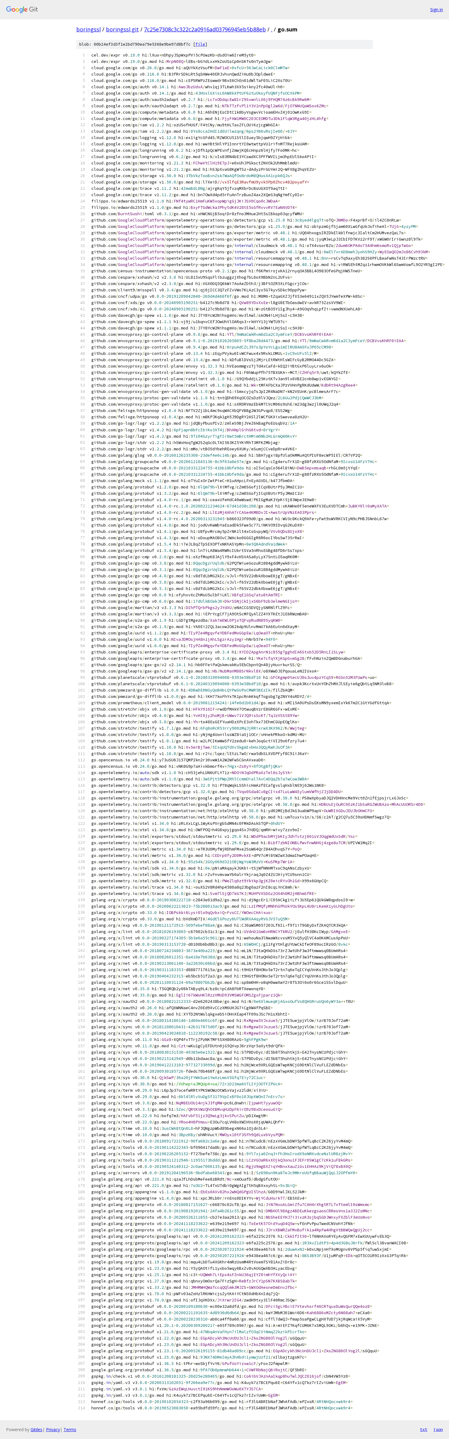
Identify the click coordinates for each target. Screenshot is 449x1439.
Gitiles (36, 1429)
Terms (70, 1429)
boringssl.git (122, 29)
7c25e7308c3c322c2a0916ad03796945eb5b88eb (205, 29)
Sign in (436, 9)
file (200, 44)
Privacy (53, 1429)
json (438, 1429)
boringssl (88, 29)
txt (423, 1429)
